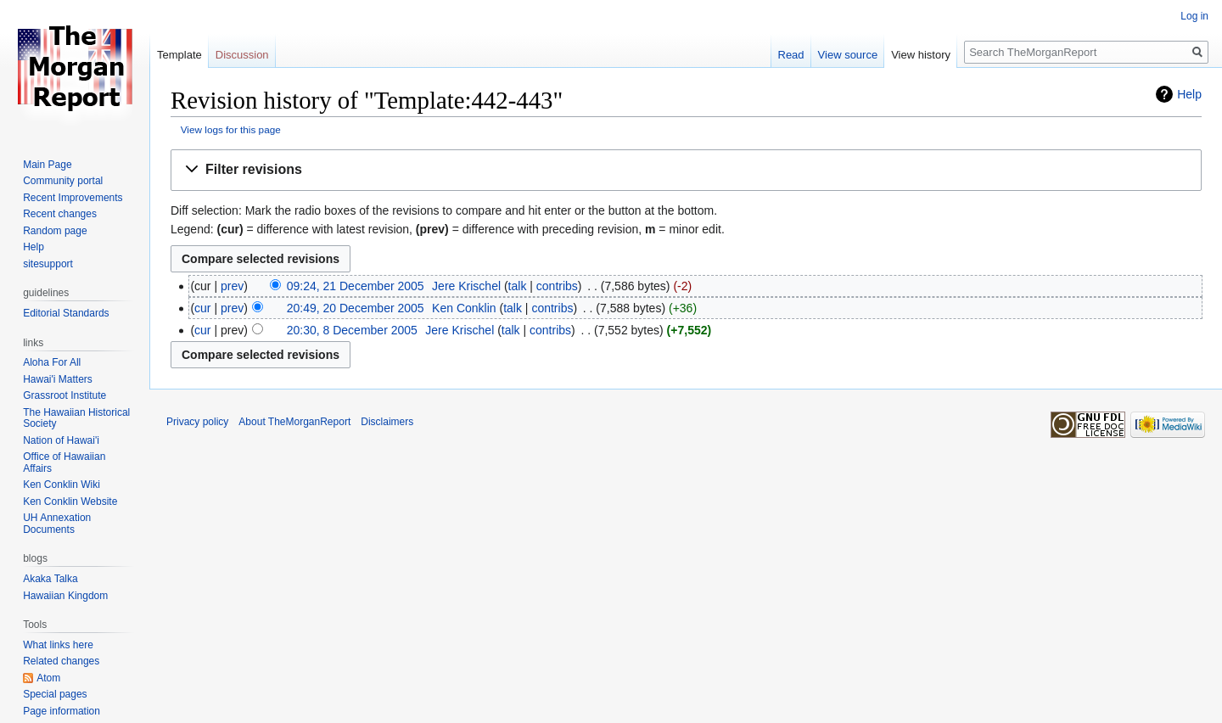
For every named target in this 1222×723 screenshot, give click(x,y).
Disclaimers (387, 422)
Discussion (242, 54)
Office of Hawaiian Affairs (64, 462)
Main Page (47, 165)
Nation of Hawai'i (61, 440)
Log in (1194, 16)
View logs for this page (231, 129)
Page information (61, 711)
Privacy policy (197, 422)
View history (920, 54)
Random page (55, 231)
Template (179, 54)
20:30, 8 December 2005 (352, 330)
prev (232, 286)
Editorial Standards (66, 313)
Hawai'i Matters (57, 379)
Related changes (61, 661)
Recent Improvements (72, 198)
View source (848, 54)
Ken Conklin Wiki (61, 484)
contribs (557, 286)
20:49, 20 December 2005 (355, 308)
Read (791, 54)
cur (202, 308)
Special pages (55, 694)
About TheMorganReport (294, 422)
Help (1189, 94)
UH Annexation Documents (57, 523)
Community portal (63, 181)
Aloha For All (52, 362)
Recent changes (60, 214)
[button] (686, 170)
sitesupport (48, 264)
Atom (48, 678)
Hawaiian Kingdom (65, 596)
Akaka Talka (50, 579)
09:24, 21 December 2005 (355, 286)
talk (517, 286)
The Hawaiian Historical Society (76, 418)
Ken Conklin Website (70, 501)
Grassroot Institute (64, 395)
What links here (58, 645)
